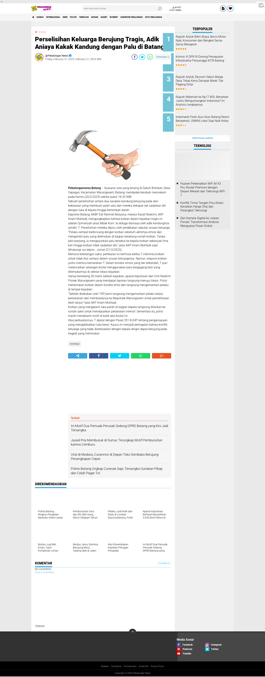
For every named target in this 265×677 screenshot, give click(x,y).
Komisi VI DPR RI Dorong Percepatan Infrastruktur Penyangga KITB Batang (204, 59)
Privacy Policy (160, 666)
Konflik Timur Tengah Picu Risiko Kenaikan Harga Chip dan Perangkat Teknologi (201, 197)
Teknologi (104, 17)
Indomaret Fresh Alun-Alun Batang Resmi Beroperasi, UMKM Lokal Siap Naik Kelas (206, 114)
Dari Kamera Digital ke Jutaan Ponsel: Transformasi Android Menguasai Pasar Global (199, 212)
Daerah (44, 17)
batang (119, 17)
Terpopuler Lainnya (202, 129)
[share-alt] (77, 355)
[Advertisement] (49, 119)
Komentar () (163, 56)
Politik (90, 17)
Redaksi (101, 666)
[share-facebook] (134, 57)
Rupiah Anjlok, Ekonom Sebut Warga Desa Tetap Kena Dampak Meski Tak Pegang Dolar (207, 79)
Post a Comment (44, 572)
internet (146, 17)
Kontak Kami (129, 666)
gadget (132, 17)
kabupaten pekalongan (170, 17)
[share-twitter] (142, 57)
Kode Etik (144, 666)
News (78, 17)
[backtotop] (132, 632)
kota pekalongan (198, 17)
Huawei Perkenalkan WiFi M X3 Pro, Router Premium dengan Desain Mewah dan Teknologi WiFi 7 (202, 180)
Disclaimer (114, 666)
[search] (122, 8)
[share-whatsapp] (150, 57)
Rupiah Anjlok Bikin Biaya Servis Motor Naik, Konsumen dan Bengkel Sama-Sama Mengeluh (207, 42)
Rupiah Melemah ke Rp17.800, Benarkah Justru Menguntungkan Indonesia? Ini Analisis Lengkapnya (207, 98)
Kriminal (44, 31)
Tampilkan (164, 563)
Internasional (62, 17)
